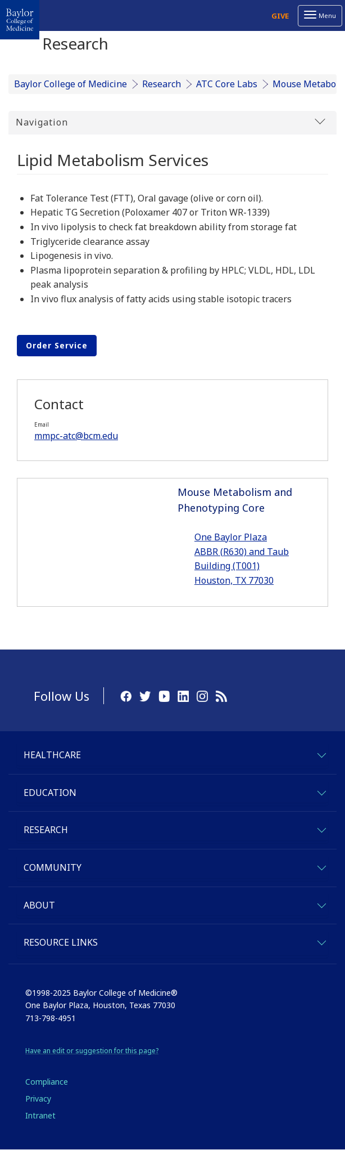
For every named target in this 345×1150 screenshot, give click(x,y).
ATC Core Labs (226, 84)
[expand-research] (321, 828)
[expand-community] (321, 866)
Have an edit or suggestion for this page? (91, 1050)
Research (161, 84)
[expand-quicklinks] (321, 941)
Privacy (38, 1098)
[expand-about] (321, 903)
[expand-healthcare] (321, 753)
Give (280, 16)
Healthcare (52, 755)
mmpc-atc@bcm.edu (76, 435)
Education (50, 792)
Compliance (46, 1081)
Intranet (40, 1115)
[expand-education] (321, 791)
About (39, 905)
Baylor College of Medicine (70, 84)
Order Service (57, 345)
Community (52, 867)
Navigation (170, 121)
